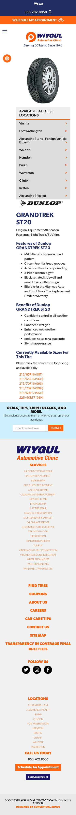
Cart (38, 4)
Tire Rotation (38, 536)
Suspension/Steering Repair (38, 527)
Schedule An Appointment (38, 767)
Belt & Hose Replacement (38, 485)
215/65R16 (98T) (31, 374)
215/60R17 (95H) (31, 393)
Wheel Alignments (38, 559)
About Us (38, 602)
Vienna (24, 123)
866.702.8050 (38, 12)
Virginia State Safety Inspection (38, 550)
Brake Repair (38, 480)
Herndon (25, 157)
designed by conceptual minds (38, 806)
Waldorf (24, 150)
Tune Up (38, 545)
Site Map (38, 635)
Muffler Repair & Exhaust (38, 517)
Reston (24, 188)
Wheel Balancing (38, 564)
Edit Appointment (38, 776)
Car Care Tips (38, 619)
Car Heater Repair (38, 490)
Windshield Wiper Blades (38, 568)
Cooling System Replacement (38, 494)
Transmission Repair (38, 540)
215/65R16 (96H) (31, 379)
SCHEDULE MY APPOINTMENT (38, 20)
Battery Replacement (38, 476)
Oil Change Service (38, 522)
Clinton (24, 180)
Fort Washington (30, 131)
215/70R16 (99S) (31, 383)
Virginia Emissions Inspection (38, 554)
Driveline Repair (38, 499)
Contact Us (38, 627)
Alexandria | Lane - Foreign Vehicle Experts (42, 140)
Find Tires (38, 586)
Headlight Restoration (38, 513)
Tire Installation (38, 531)
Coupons (38, 594)
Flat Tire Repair (38, 508)
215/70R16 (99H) (31, 388)
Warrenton (26, 173)
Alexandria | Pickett (32, 196)
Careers (38, 610)
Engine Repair (38, 503)
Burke (23, 165)
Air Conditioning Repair (38, 471)
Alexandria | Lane (38, 705)
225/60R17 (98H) (31, 397)
